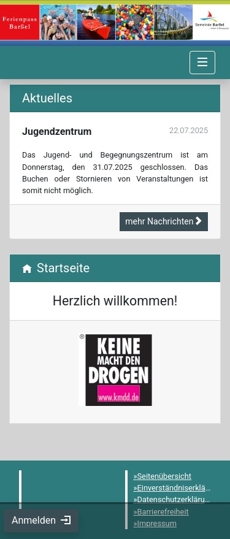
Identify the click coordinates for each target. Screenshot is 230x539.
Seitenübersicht (164, 476)
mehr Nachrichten (163, 221)
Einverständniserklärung (179, 487)
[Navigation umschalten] (202, 62)
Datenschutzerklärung (175, 499)
